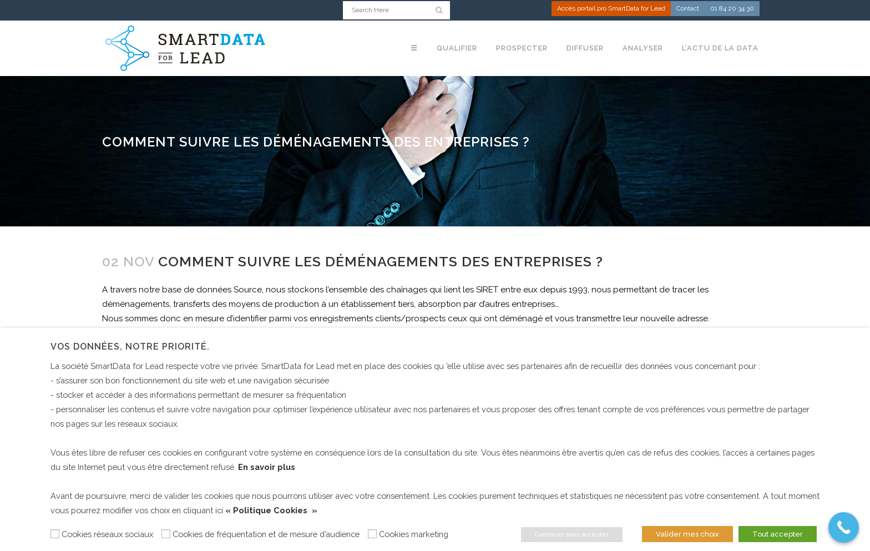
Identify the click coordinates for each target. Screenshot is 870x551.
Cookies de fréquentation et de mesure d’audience (266, 534)
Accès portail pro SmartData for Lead (611, 9)
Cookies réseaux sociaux (107, 534)
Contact (687, 9)
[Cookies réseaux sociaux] (54, 533)
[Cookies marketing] (372, 533)
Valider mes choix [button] (687, 534)
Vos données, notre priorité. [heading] (130, 346)
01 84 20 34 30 (732, 9)
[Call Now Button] (843, 527)
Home (112, 219)
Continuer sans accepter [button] (572, 534)
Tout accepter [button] (777, 534)
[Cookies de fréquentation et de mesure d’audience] (165, 533)
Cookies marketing (413, 534)
